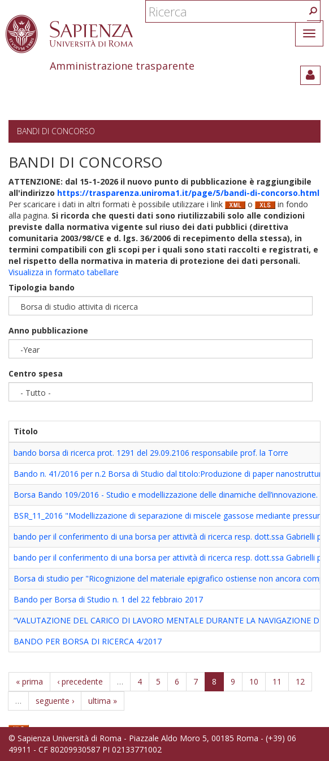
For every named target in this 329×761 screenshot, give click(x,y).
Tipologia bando (41, 287)
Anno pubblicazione (48, 330)
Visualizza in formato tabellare (63, 272)
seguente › (55, 700)
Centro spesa (35, 373)
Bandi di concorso (56, 131)
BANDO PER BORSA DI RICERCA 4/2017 (88, 641)
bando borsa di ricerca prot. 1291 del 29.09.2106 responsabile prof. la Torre (151, 452)
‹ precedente (80, 681)
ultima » (102, 700)
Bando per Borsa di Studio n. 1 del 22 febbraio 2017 (108, 599)
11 (277, 681)
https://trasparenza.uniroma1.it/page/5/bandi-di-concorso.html (188, 192)
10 (253, 681)
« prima (29, 681)
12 (300, 681)
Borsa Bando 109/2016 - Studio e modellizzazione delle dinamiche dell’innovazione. (166, 494)
